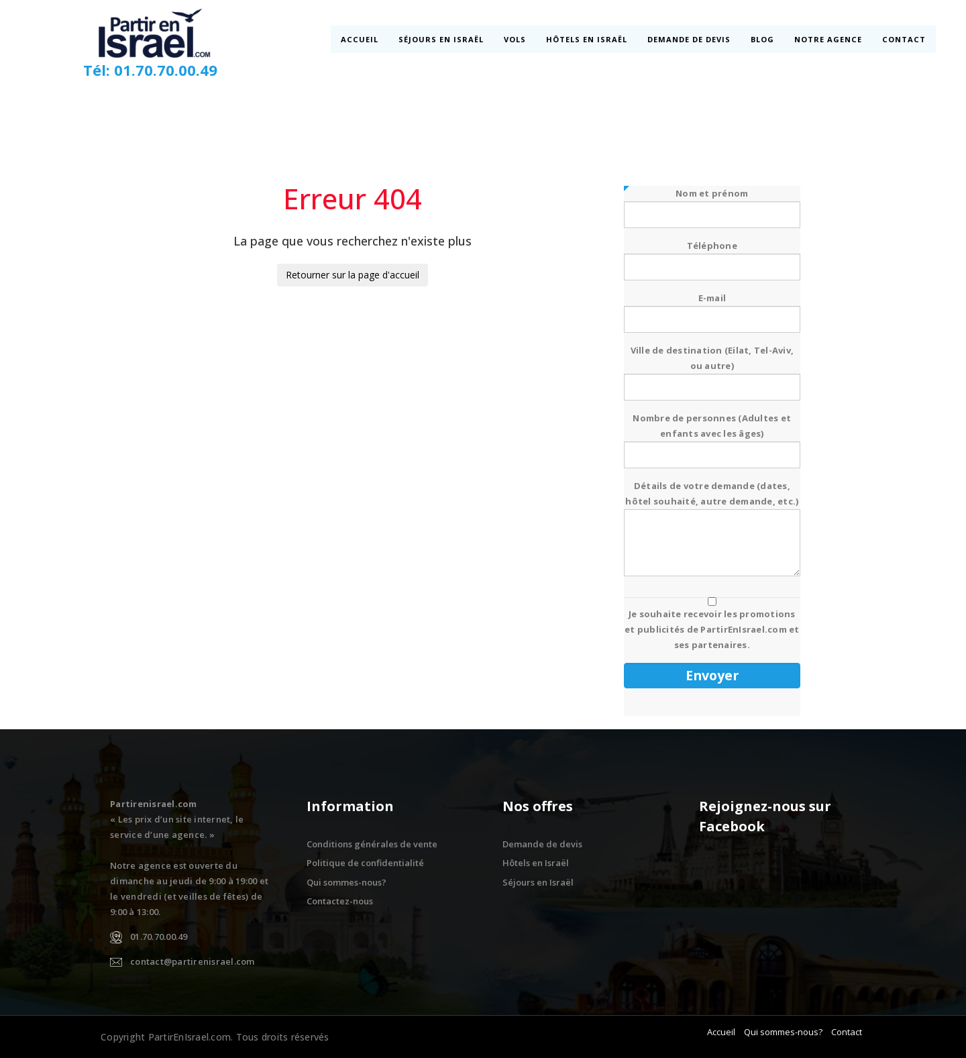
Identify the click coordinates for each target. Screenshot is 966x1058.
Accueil (361, 39)
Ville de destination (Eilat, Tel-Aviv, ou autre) (712, 368)
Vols (515, 39)
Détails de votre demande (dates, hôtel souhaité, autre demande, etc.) (712, 529)
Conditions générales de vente (372, 844)
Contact (903, 39)
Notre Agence (828, 39)
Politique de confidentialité (365, 863)
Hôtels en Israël (587, 39)
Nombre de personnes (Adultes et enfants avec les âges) (712, 436)
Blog (763, 39)
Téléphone (712, 256)
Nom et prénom (712, 204)
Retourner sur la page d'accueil (352, 274)
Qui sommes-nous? (346, 882)
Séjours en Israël (441, 39)
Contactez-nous (340, 901)
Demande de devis (689, 39)
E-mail (712, 308)
